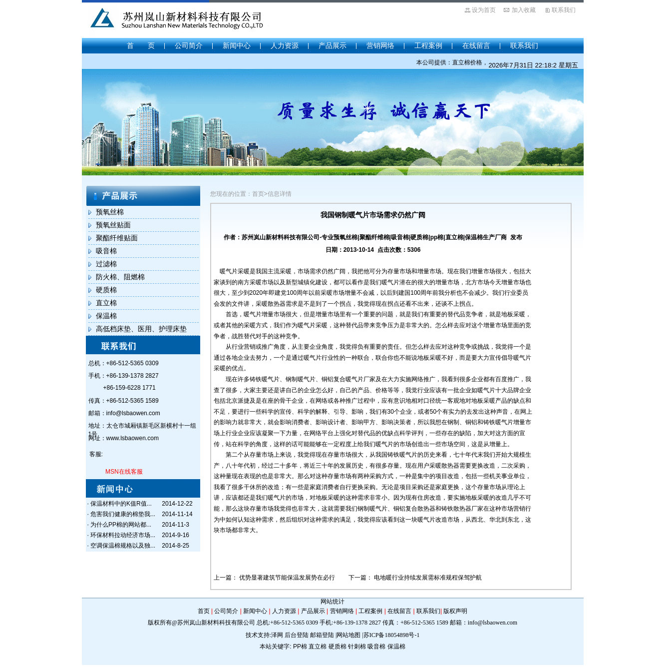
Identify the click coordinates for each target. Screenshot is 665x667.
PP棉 (300, 646)
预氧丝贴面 (113, 225)
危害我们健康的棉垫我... (122, 514)
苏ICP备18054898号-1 (391, 635)
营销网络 (380, 45)
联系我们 (564, 9)
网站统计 (332, 601)
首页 (204, 611)
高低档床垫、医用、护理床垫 (141, 329)
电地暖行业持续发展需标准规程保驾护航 (428, 577)
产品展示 (332, 45)
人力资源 (285, 45)
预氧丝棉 (110, 212)
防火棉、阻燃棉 (120, 277)
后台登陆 (297, 635)
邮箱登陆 (322, 635)
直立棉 (106, 303)
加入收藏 (524, 9)
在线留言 (476, 45)
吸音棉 (106, 251)
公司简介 (189, 45)
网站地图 (348, 635)
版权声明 (455, 611)
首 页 (141, 45)
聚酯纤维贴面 (117, 238)
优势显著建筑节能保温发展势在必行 (287, 577)
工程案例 (428, 45)
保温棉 (106, 316)
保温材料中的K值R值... (121, 503)
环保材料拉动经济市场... (122, 535)
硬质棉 (106, 290)
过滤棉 (106, 264)
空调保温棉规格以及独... (122, 545)
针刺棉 (357, 646)
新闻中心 (237, 45)
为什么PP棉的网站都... (120, 524)
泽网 (277, 635)
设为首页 (484, 9)
